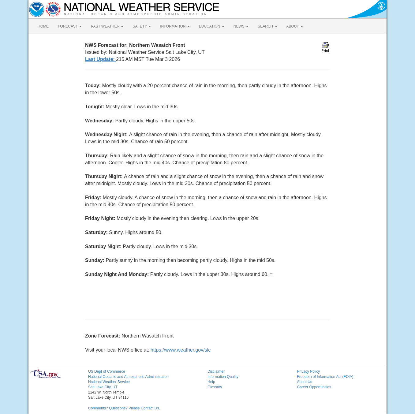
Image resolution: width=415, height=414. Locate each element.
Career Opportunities (314, 387)
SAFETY (142, 26)
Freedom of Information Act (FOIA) (325, 377)
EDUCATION (211, 26)
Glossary (215, 387)
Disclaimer (216, 371)
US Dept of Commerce (106, 371)
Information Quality (223, 377)
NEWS (241, 26)
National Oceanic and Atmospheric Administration (128, 377)
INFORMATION (174, 26)
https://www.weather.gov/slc (181, 349)
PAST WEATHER (107, 26)
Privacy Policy (308, 371)
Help (211, 382)
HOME (43, 26)
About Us (304, 382)
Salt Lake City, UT (103, 387)
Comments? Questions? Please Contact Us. (124, 408)
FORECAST (70, 26)
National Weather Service (109, 382)
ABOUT (294, 26)
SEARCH (267, 26)
